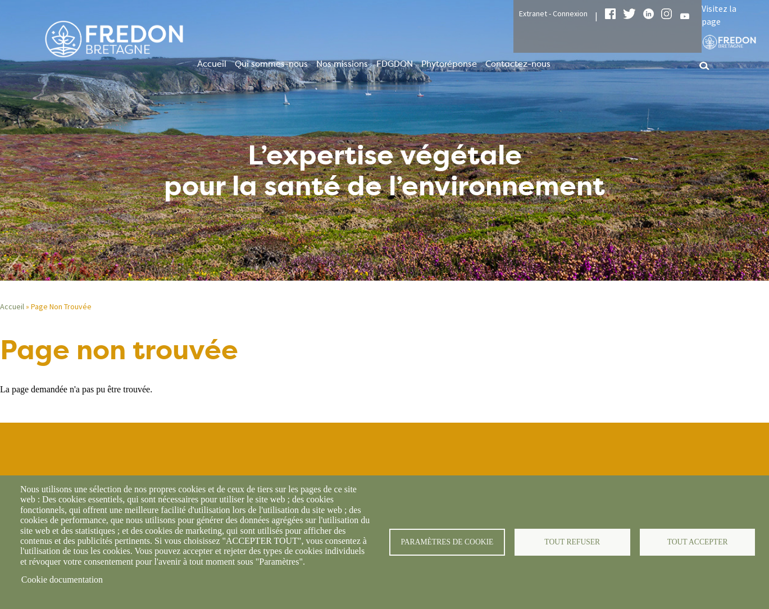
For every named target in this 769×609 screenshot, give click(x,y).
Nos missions (342, 64)
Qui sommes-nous (271, 64)
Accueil (211, 64)
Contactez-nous (517, 64)
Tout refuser (572, 542)
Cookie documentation (62, 579)
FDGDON (394, 64)
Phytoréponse (449, 64)
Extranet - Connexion (553, 13)
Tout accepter (697, 542)
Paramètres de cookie (447, 542)
